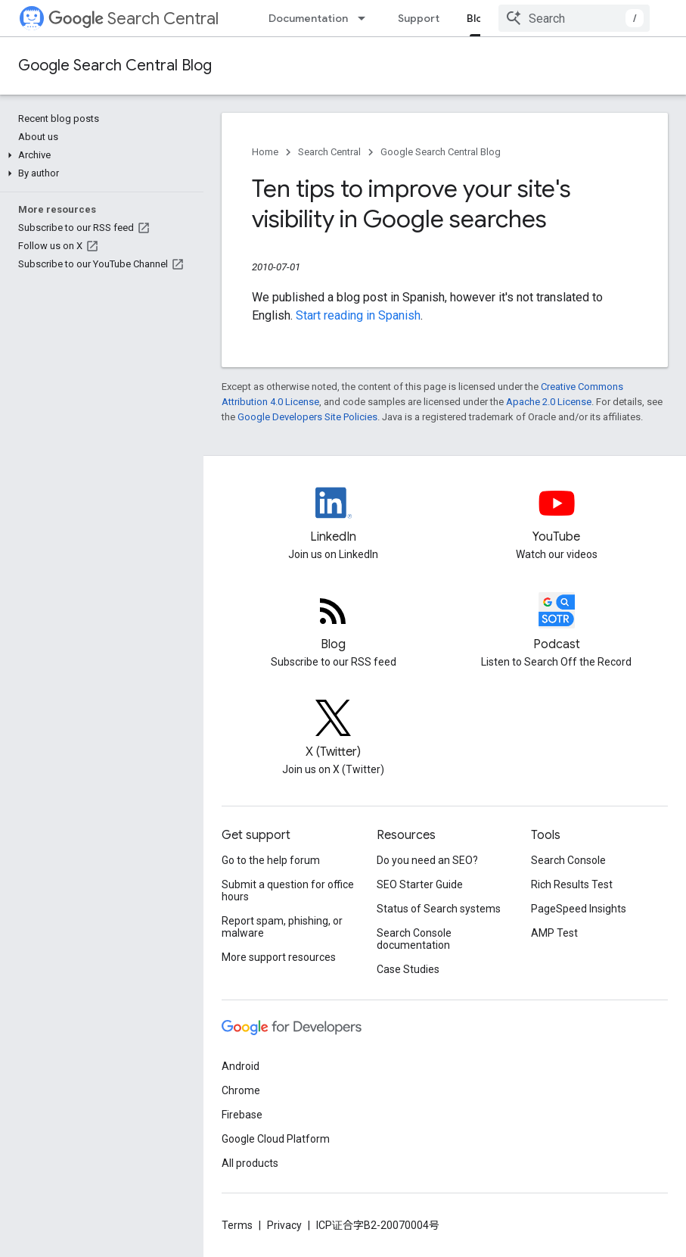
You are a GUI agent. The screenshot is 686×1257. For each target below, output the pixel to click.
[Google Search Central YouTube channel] (556, 516)
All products (250, 1163)
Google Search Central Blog (115, 65)
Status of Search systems (439, 909)
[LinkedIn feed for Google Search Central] (333, 516)
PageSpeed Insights (578, 909)
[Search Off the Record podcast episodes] (556, 623)
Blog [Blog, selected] (478, 18)
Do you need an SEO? (427, 860)
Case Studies (408, 969)
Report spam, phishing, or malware (282, 927)
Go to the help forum (271, 860)
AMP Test (554, 933)
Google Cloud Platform (276, 1139)
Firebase (242, 1115)
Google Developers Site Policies (307, 417)
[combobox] (574, 18)
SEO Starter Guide (420, 884)
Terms (237, 1225)
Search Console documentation (414, 939)
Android (240, 1066)
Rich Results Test (572, 884)
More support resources (279, 957)
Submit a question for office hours (288, 890)
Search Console (568, 860)
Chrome (241, 1090)
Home (265, 152)
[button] (98, 155)
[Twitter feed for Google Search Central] (333, 731)
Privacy (284, 1225)
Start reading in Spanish (358, 315)
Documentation (308, 18)
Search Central (133, 18)
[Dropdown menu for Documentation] (366, 18)
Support (418, 18)
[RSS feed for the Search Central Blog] (333, 623)
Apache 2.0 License (548, 401)
